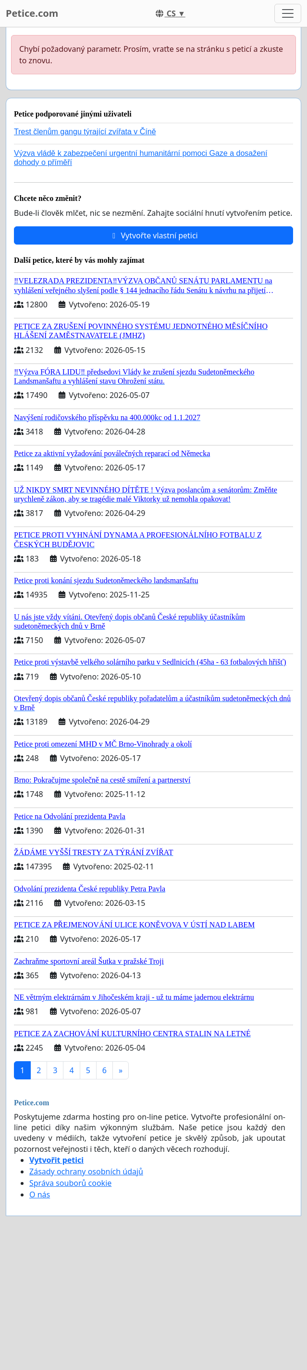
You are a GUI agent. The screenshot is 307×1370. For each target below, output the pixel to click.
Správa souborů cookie (70, 1183)
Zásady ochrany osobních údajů (86, 1171)
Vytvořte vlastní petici (153, 235)
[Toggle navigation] (287, 13)
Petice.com (32, 13)
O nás (39, 1194)
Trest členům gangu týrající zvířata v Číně (85, 132)
